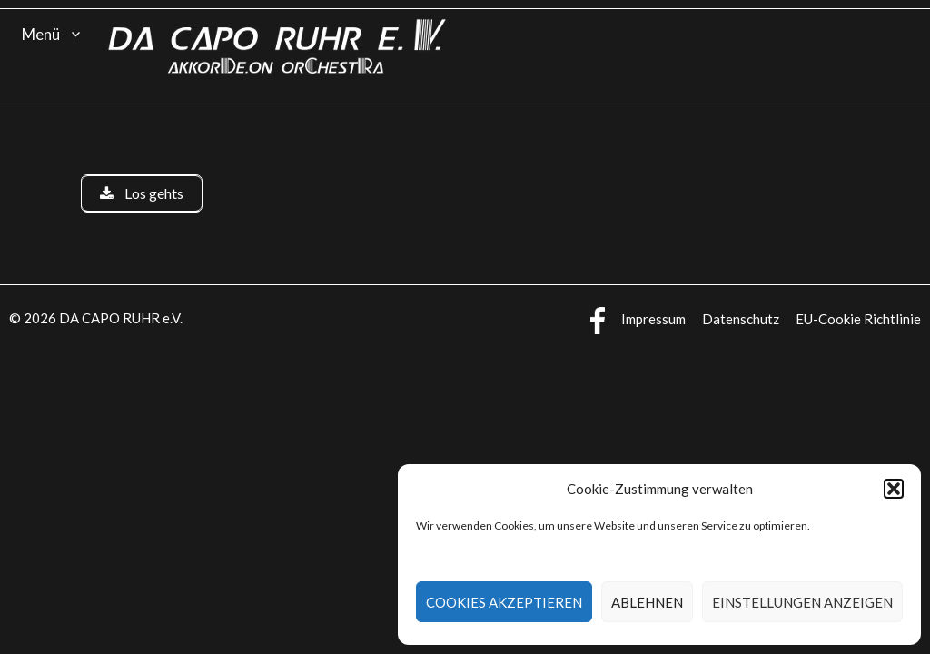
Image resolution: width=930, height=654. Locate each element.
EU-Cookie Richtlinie (858, 319)
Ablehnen (647, 602)
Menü (41, 34)
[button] (894, 489)
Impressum (653, 319)
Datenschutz (740, 319)
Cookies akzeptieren (504, 602)
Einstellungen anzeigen (802, 602)
